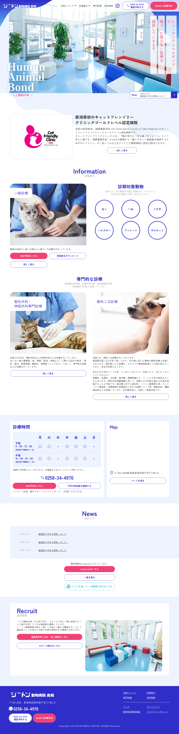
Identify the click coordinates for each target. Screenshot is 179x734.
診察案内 (151, 692)
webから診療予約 (44, 717)
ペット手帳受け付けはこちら (99, 586)
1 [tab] (87, 92)
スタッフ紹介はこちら (49, 645)
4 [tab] (100, 92)
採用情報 (108, 5)
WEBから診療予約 (163, 5)
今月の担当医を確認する (79, 485)
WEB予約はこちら (28, 255)
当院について (129, 692)
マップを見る (137, 480)
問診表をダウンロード (67, 255)
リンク (126, 706)
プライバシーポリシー (157, 711)
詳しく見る (122, 150)
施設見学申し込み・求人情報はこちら (49, 636)
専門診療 (97, 5)
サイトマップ (153, 706)
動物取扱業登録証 (131, 711)
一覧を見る (89, 577)
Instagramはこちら (89, 569)
